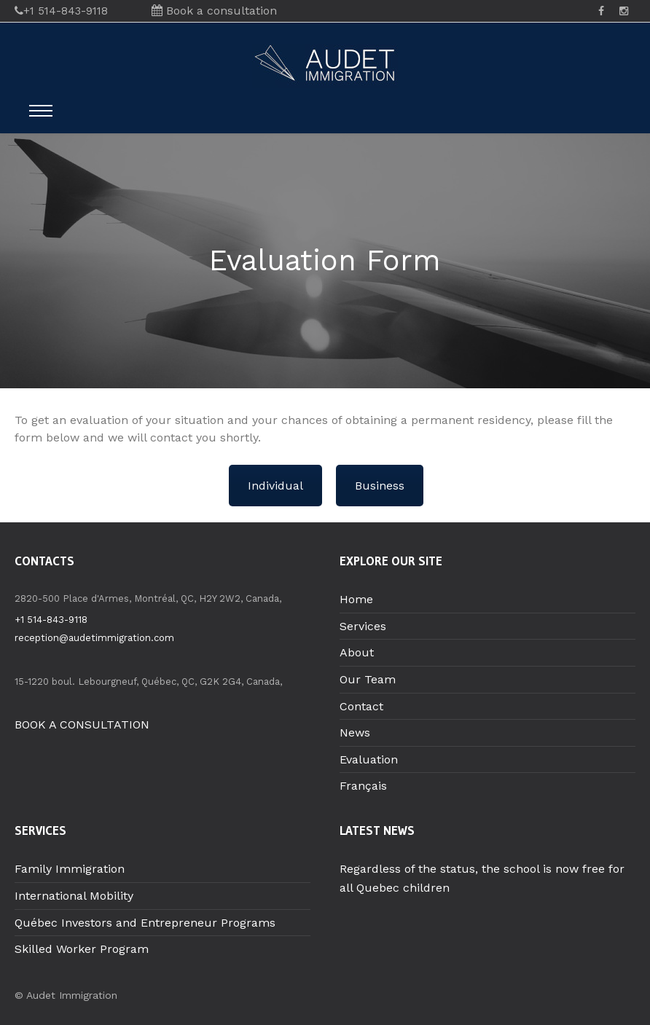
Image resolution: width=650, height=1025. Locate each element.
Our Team (368, 679)
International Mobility (74, 896)
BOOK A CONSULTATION (82, 724)
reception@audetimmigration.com (94, 637)
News (355, 732)
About (357, 652)
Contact (361, 706)
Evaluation (369, 759)
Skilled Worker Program (82, 949)
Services (363, 626)
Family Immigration (70, 869)
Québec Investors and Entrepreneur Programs (145, 923)
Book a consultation (214, 10)
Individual (275, 485)
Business (379, 485)
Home (356, 599)
